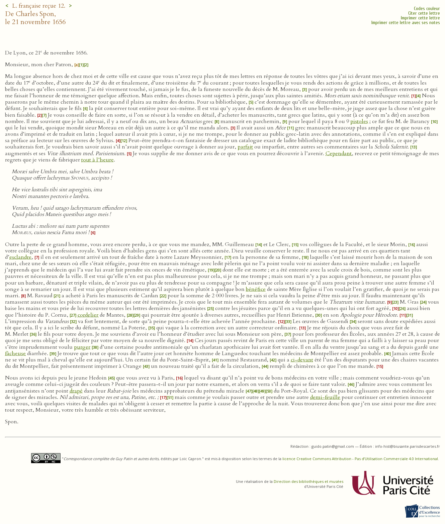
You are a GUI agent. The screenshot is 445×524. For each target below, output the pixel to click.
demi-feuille (325, 397)
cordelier (88, 315)
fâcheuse (15, 353)
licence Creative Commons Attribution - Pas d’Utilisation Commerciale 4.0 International (360, 458)
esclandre (20, 257)
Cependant (339, 153)
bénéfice (256, 289)
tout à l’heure (97, 160)
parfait (245, 146)
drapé (76, 391)
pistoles (359, 121)
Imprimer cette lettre (420, 18)
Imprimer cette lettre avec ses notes (405, 22)
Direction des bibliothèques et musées (308, 481)
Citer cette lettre (424, 13)
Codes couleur (427, 8)
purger (82, 347)
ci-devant (302, 359)
